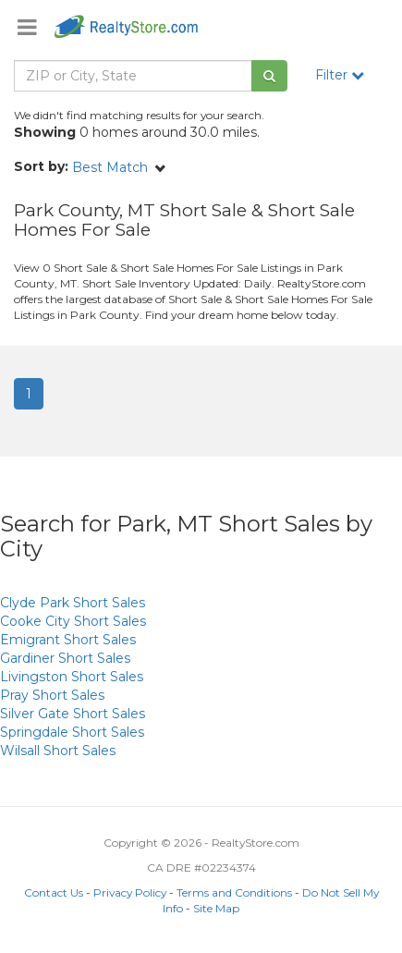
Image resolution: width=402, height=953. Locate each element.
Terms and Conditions (234, 892)
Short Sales (72, 602)
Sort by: (41, 166)
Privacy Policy (129, 892)
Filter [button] (339, 75)
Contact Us (53, 892)
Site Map (216, 908)
